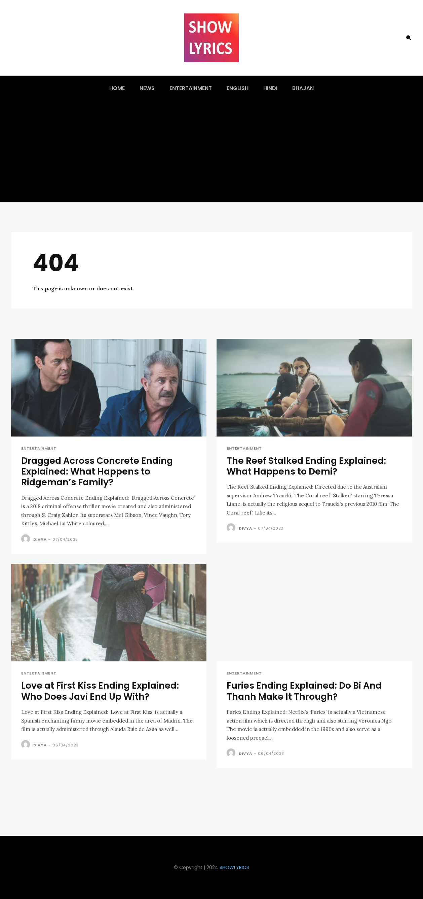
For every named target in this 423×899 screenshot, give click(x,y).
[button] (408, 37)
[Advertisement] (211, 152)
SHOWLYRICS (234, 867)
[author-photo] (26, 539)
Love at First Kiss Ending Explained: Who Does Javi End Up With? (101, 690)
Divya (40, 539)
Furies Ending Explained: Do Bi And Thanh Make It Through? (305, 690)
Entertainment (38, 448)
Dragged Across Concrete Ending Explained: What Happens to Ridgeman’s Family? (98, 471)
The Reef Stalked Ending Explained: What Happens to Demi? (308, 466)
